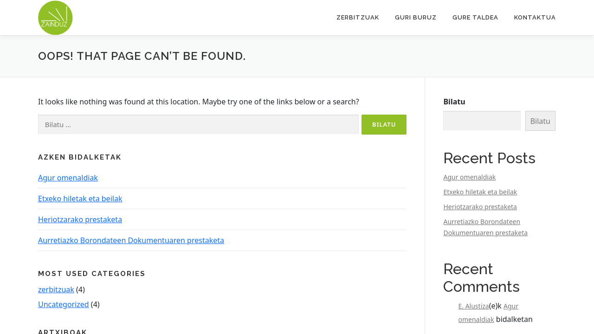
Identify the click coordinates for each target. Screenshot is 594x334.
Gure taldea (475, 17)
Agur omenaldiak (68, 178)
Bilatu (454, 101)
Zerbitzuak (357, 17)
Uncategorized (63, 304)
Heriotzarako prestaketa (80, 219)
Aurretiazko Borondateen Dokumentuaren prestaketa (131, 240)
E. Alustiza (473, 306)
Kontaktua (535, 17)
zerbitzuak (56, 289)
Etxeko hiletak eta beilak (80, 198)
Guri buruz (416, 17)
